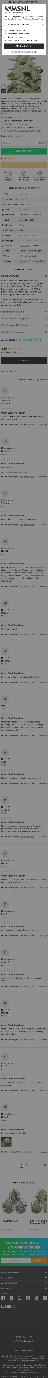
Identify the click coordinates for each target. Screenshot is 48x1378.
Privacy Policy (22, 19)
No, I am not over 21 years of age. (24, 52)
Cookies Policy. (37, 19)
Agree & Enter (24, 46)
